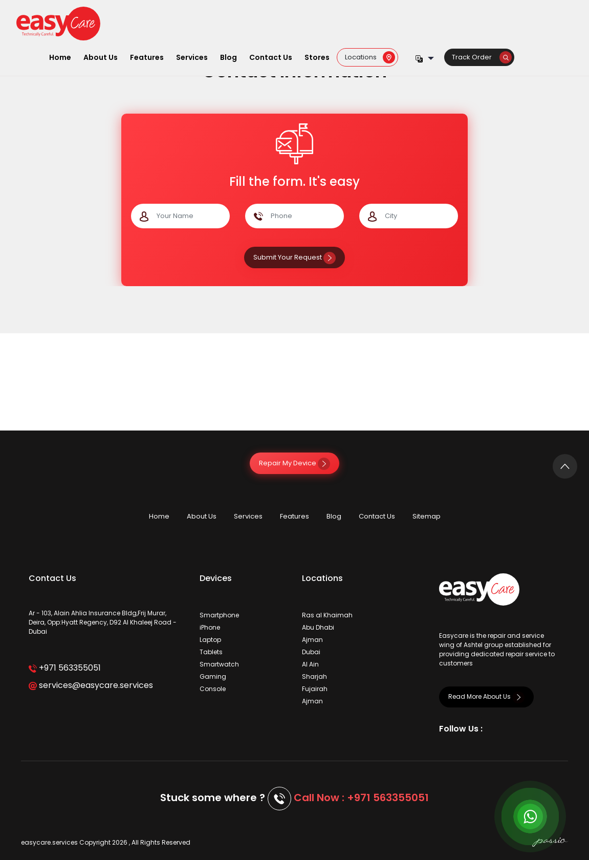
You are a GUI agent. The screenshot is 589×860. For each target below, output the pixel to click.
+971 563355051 (65, 668)
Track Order (482, 57)
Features (147, 57)
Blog (228, 57)
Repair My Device (294, 463)
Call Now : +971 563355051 (361, 797)
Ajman (312, 639)
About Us (100, 57)
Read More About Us (486, 696)
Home (60, 57)
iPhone (210, 627)
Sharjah (314, 676)
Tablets (211, 652)
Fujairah (315, 688)
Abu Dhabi (318, 627)
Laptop (210, 639)
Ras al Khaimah (327, 615)
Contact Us (270, 57)
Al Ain (310, 664)
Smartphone (219, 615)
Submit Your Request (294, 257)
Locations (370, 57)
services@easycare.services (91, 685)
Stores (317, 57)
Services (192, 57)
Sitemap (426, 516)
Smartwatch (219, 664)
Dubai (311, 652)
